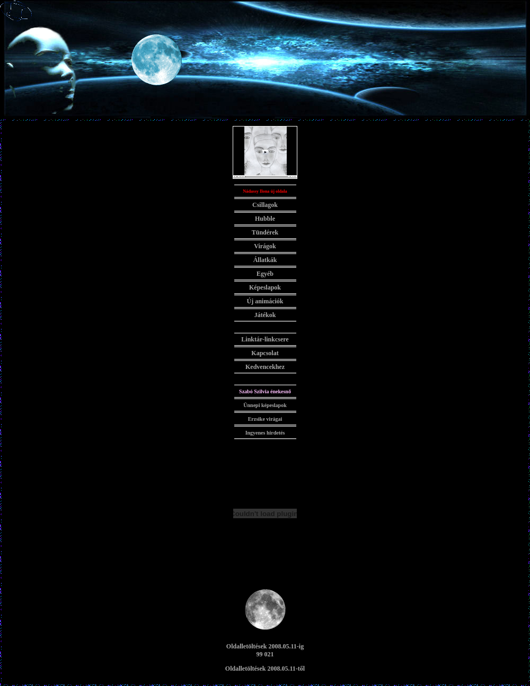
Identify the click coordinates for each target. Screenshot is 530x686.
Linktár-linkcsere (264, 339)
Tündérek (265, 232)
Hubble (265, 218)
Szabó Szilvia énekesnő (265, 391)
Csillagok (265, 205)
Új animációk (265, 301)
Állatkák (265, 260)
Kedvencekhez (265, 367)
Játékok (265, 315)
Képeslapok (265, 287)
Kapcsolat (264, 353)
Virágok (265, 246)
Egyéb (265, 273)
